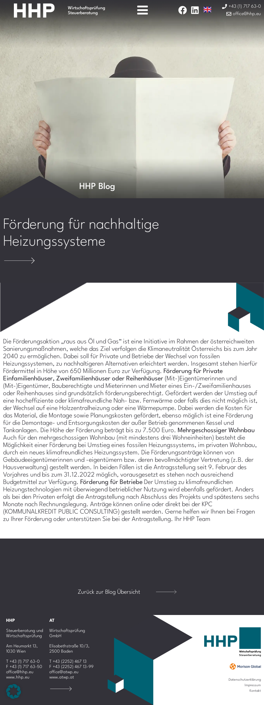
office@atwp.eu (63, 672)
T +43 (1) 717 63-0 (23, 661)
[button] (13, 691)
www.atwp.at (61, 677)
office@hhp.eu (19, 672)
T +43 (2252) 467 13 (68, 661)
